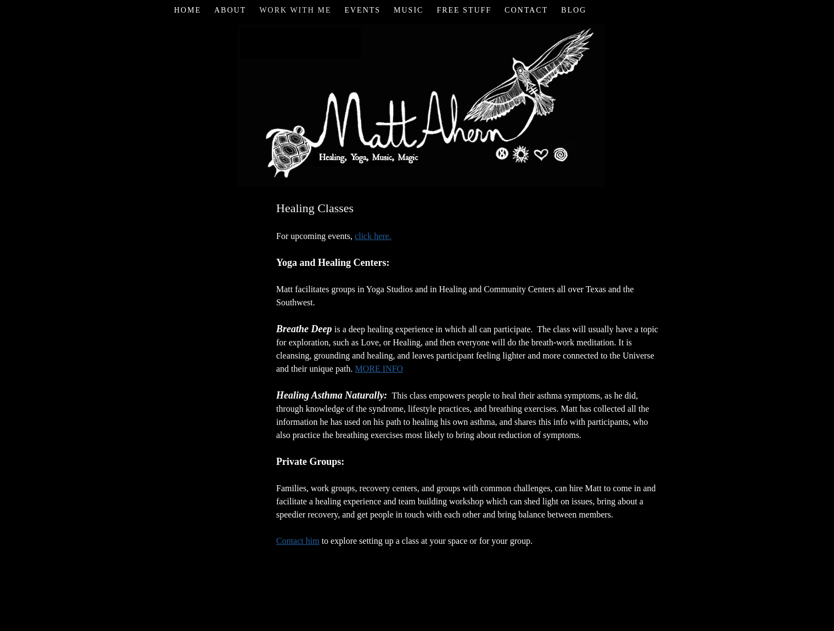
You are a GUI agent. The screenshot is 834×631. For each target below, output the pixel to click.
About (230, 10)
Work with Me (295, 10)
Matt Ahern (417, 104)
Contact (526, 10)
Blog (573, 10)
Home (187, 10)
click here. (373, 236)
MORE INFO (379, 368)
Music (408, 10)
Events (362, 10)
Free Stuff (463, 10)
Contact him (298, 540)
